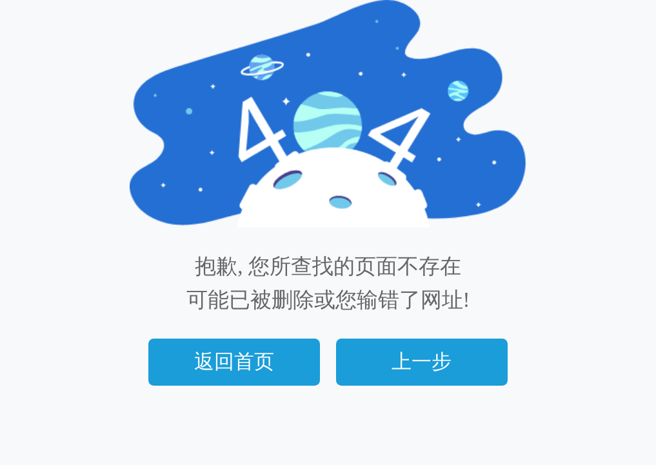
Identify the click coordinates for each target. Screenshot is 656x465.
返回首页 (234, 362)
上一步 (422, 362)
